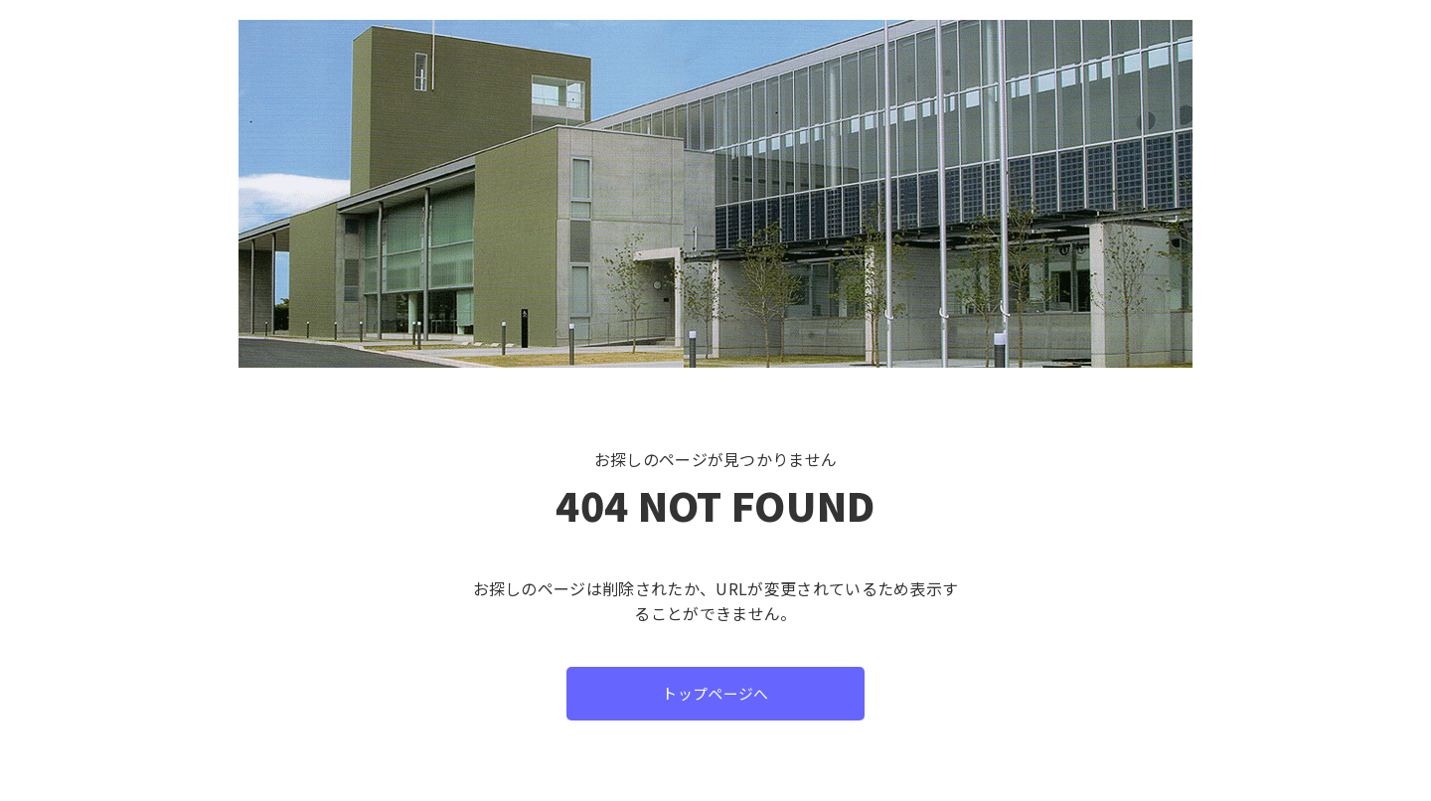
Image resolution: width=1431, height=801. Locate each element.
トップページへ (715, 694)
